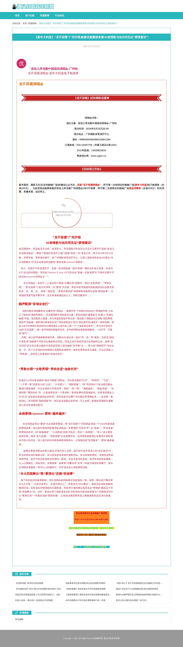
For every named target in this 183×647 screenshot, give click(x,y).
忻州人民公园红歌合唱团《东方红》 (132, 600)
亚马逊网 (19, 619)
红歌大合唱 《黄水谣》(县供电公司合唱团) (34, 600)
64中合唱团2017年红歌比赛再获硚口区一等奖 (85, 600)
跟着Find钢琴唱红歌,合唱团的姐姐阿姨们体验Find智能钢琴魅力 (144, 595)
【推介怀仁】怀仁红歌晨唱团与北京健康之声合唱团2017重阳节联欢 (146, 583)
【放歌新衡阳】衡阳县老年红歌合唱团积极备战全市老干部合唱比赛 (95, 595)
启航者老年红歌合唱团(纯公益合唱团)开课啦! (85, 583)
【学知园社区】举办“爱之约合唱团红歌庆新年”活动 (38, 589)
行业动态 (59, 15)
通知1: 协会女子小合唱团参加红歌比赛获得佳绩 (137, 589)
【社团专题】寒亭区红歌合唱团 (29, 583)
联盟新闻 (44, 15)
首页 (17, 15)
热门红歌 (29, 15)
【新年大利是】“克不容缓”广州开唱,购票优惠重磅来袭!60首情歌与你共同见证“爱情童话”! (77, 23)
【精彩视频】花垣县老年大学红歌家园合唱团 (85, 589)
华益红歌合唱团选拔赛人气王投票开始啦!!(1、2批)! (37, 595)
